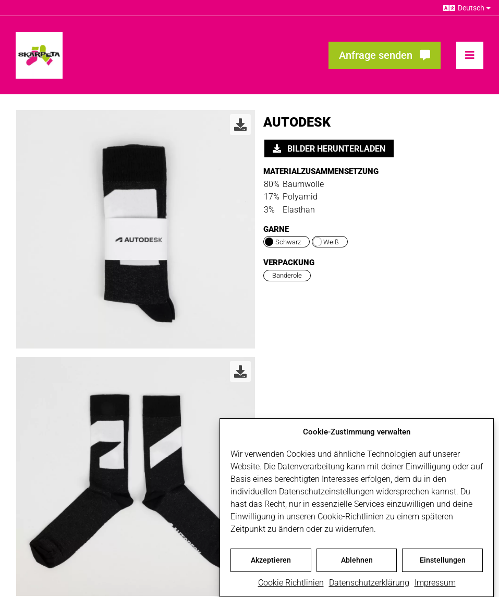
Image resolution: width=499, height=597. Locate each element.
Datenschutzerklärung (369, 585)
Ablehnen (357, 562)
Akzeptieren (271, 562)
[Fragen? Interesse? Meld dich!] (384, 55)
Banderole (287, 275)
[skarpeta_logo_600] (39, 36)
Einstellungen (443, 562)
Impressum (435, 585)
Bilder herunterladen (329, 149)
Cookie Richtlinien (291, 585)
